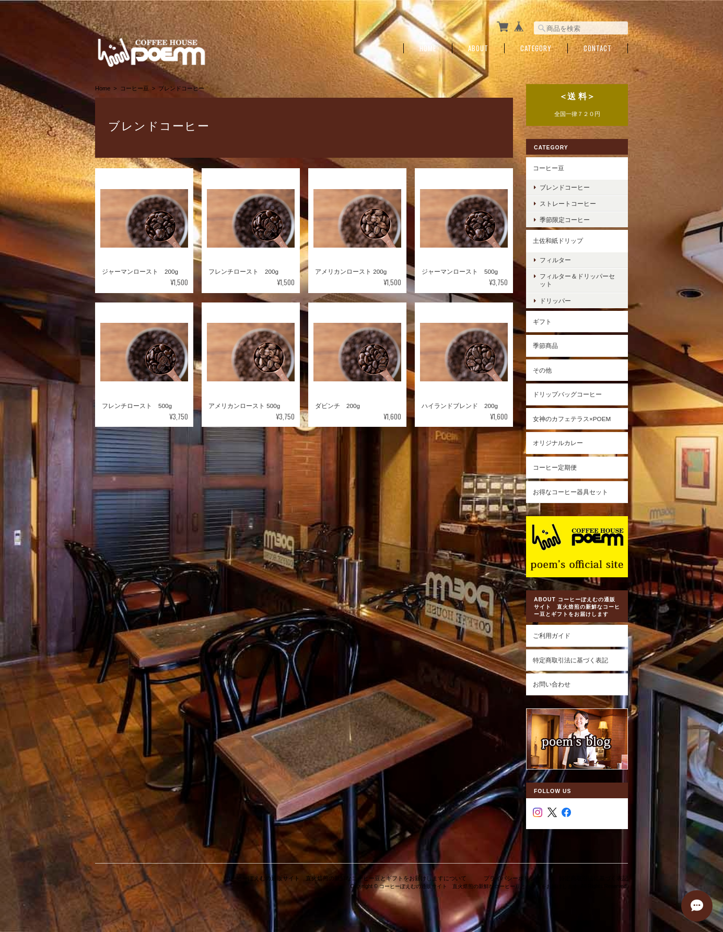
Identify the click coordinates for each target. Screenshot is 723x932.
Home (427, 48)
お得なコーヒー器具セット (570, 491)
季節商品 (545, 345)
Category (536, 48)
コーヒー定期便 (555, 467)
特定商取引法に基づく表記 (570, 660)
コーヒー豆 (134, 88)
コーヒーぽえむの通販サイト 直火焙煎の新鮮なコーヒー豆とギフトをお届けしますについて (346, 878)
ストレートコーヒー (568, 203)
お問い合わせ (551, 684)
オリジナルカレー (558, 442)
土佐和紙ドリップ (558, 240)
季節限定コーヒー (565, 219)
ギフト (542, 321)
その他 (542, 370)
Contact (598, 48)
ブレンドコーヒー (565, 187)
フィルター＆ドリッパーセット (577, 280)
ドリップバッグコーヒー (567, 394)
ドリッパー (555, 300)
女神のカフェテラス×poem (572, 418)
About (478, 48)
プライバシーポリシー (512, 878)
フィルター (555, 260)
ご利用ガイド (551, 635)
